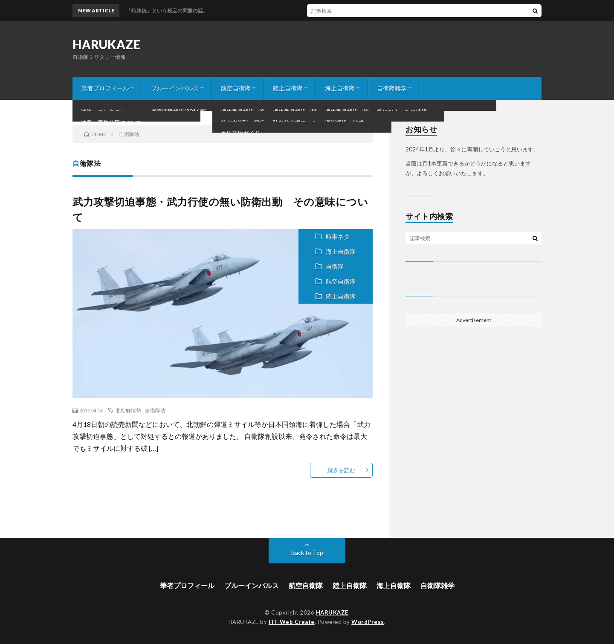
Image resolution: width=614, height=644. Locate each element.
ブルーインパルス (175, 88)
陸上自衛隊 (288, 88)
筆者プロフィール (105, 88)
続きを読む (341, 470)
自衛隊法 (155, 410)
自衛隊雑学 (392, 88)
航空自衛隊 (236, 88)
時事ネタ (338, 236)
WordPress (367, 621)
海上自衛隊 (340, 88)
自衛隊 (335, 266)
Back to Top (307, 552)
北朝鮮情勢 (128, 410)
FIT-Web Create (292, 621)
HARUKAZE (106, 44)
